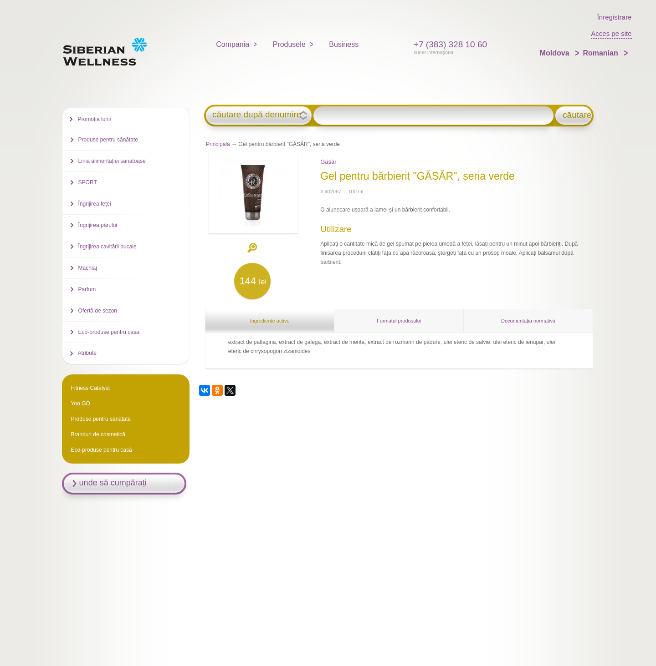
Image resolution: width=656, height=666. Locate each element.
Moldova (555, 53)
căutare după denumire (256, 114)
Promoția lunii (94, 119)
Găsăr (328, 161)
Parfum (87, 289)
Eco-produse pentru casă (108, 332)
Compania (232, 44)
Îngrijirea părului (97, 225)
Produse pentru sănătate (108, 139)
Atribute (87, 353)
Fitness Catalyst (90, 388)
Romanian (601, 53)
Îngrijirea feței (94, 204)
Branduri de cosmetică (98, 434)
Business (344, 44)
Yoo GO (80, 403)
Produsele (289, 44)
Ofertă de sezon (97, 311)
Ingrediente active (270, 320)
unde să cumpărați (113, 482)
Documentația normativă (528, 320)
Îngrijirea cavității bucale (107, 246)
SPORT (87, 182)
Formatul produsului (399, 320)
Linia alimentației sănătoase (112, 161)
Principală (218, 144)
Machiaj (87, 268)
